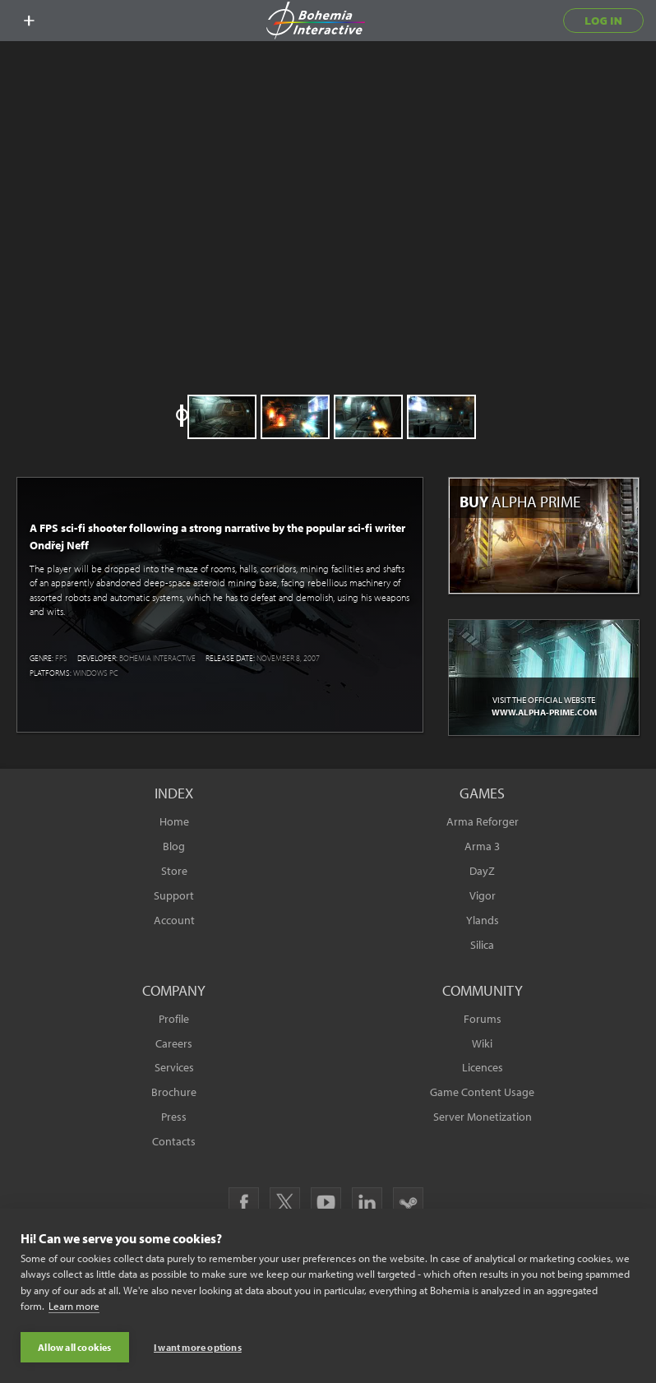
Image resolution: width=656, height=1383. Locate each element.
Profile (174, 1018)
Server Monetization (482, 1116)
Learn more (74, 1307)
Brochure (173, 1092)
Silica (482, 944)
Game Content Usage (482, 1092)
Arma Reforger (482, 821)
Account (174, 920)
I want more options (198, 1347)
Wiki (482, 1043)
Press (174, 1116)
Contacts (174, 1141)
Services (174, 1067)
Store (174, 870)
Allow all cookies (74, 1347)
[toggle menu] (28, 20)
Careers (173, 1043)
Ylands (482, 920)
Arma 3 (482, 846)
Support (174, 895)
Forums (482, 1018)
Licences (482, 1067)
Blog (174, 846)
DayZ (482, 870)
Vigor (482, 895)
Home (174, 821)
